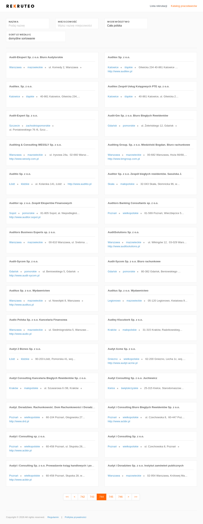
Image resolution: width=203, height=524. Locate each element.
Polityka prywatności (75, 517)
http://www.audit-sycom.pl (24, 275)
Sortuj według (20, 34)
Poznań (112, 213)
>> (135, 496)
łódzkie (25, 183)
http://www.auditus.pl (21, 304)
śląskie (129, 67)
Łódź (12, 183)
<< (67, 496)
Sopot (12, 213)
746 (120, 496)
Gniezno (113, 358)
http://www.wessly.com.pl (24, 158)
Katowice (113, 67)
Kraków (112, 329)
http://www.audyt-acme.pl (122, 362)
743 (92, 496)
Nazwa (13, 21)
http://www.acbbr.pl (119, 421)
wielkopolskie (130, 213)
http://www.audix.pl (20, 333)
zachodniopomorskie (38, 125)
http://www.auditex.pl (120, 71)
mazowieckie (35, 67)
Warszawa (15, 67)
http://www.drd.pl (19, 421)
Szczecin (14, 125)
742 (82, 496)
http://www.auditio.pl (79, 183)
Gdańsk (112, 125)
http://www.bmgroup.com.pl (124, 158)
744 (101, 496)
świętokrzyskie (129, 388)
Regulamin (53, 517)
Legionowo (114, 300)
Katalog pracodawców (184, 5)
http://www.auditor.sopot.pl (24, 217)
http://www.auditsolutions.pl (124, 246)
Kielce (111, 388)
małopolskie (127, 183)
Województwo (118, 21)
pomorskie (129, 125)
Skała (111, 183)
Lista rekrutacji (158, 5)
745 (111, 496)
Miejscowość (67, 21)
